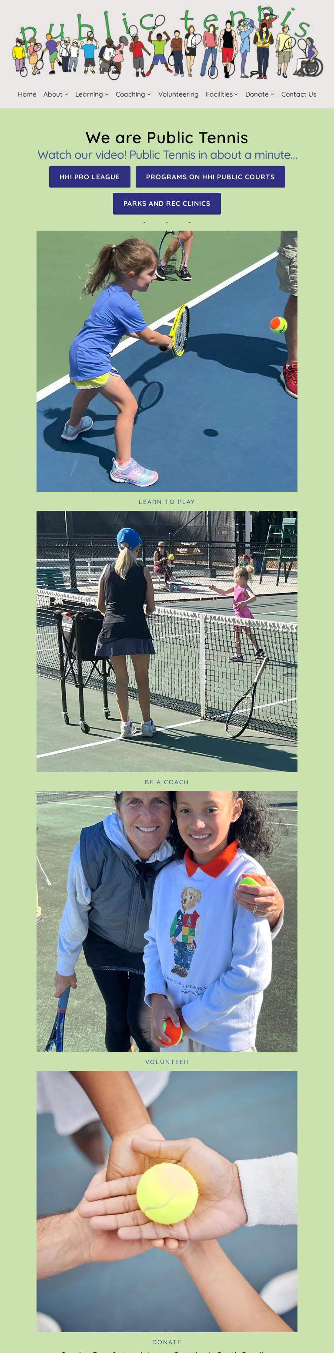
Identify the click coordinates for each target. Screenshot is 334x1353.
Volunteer (167, 1062)
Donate (167, 1342)
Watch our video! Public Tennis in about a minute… (167, 154)
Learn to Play (167, 502)
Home (27, 94)
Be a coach (167, 782)
